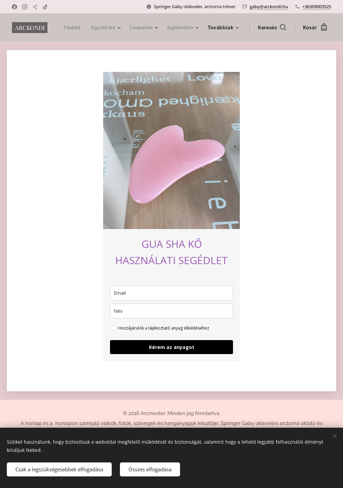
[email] (171, 293)
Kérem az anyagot (171, 347)
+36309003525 (316, 6)
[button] (271, 27)
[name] (171, 311)
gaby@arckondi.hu (269, 6)
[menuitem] (109, 27)
